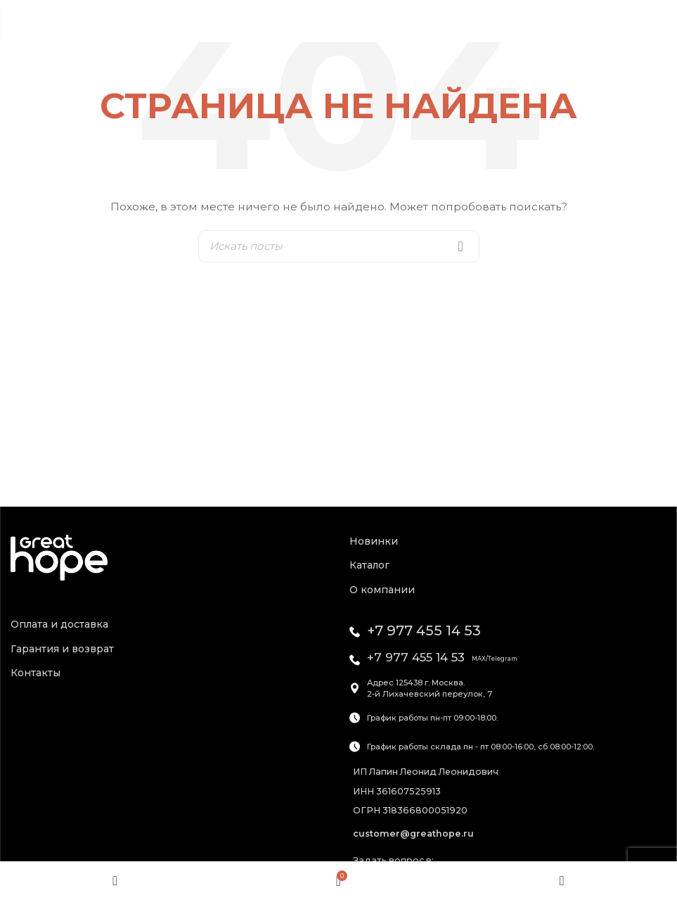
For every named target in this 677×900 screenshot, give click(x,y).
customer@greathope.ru (413, 833)
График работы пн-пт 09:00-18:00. (432, 718)
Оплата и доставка (59, 624)
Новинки (373, 541)
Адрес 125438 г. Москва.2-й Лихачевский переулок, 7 (429, 688)
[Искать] (338, 246)
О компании (382, 589)
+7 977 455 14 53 (424, 630)
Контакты (35, 672)
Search (460, 246)
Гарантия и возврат (62, 648)
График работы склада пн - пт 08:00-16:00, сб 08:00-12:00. (480, 747)
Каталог (369, 565)
